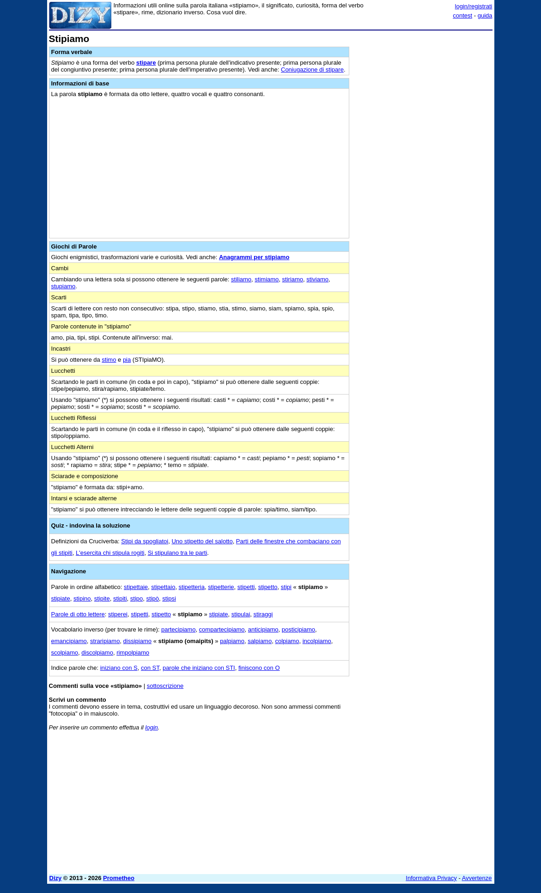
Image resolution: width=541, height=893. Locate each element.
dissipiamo (137, 641)
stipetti (246, 586)
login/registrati (473, 6)
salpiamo (260, 641)
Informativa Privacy (431, 878)
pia (127, 359)
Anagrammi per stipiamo (254, 257)
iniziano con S (119, 667)
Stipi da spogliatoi (144, 541)
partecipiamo (178, 629)
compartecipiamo (222, 629)
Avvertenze (477, 878)
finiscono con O (259, 667)
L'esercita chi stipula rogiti (110, 552)
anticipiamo (263, 629)
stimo (109, 359)
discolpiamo (97, 652)
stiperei (118, 614)
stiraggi (263, 614)
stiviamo (317, 279)
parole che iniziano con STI (199, 667)
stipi (286, 586)
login (151, 727)
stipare (146, 62)
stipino (82, 598)
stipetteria (192, 586)
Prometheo (118, 878)
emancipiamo (69, 641)
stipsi (169, 598)
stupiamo (63, 286)
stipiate (60, 598)
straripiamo (105, 641)
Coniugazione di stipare (312, 69)
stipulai (240, 614)
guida (485, 15)
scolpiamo (65, 652)
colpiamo (287, 641)
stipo (136, 598)
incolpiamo (317, 641)
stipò (152, 598)
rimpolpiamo (132, 652)
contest (462, 15)
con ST (150, 667)
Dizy (55, 878)
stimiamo (267, 279)
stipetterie (221, 586)
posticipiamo (298, 629)
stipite (102, 598)
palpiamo (232, 641)
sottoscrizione (165, 685)
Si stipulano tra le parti (177, 552)
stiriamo (293, 279)
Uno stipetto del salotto (201, 541)
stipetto (268, 586)
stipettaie (136, 586)
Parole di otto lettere (78, 614)
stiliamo (241, 279)
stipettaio (163, 586)
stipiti (120, 598)
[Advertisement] (423, 91)
